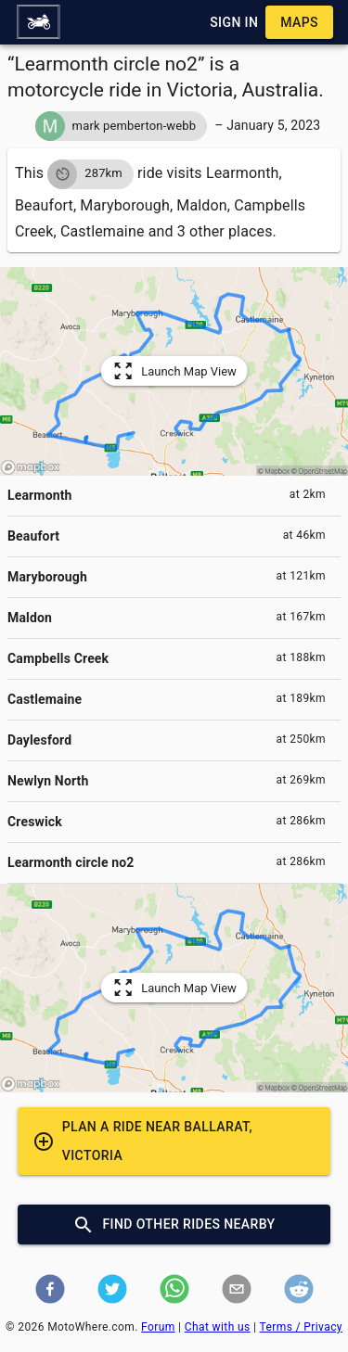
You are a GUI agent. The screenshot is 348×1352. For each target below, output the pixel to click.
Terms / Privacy (301, 1326)
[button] (38, 22)
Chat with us (218, 1326)
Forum (158, 1326)
